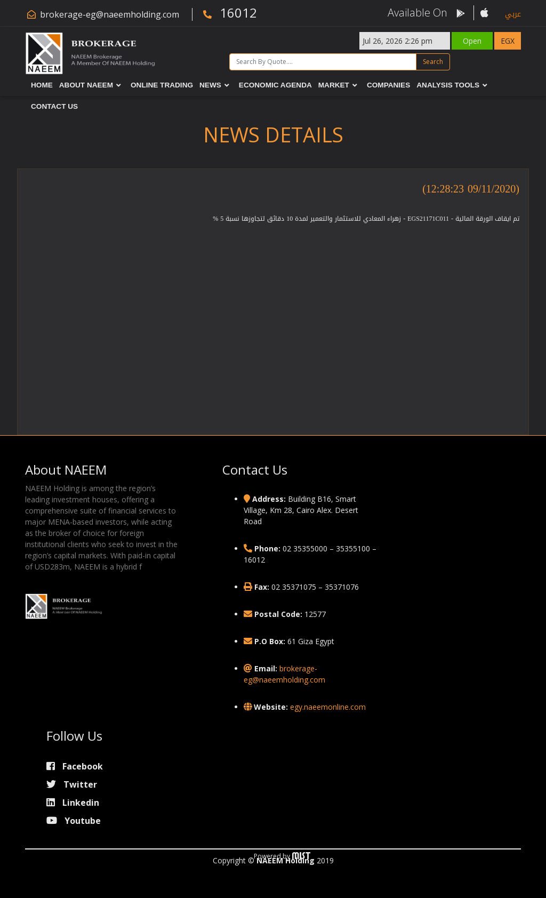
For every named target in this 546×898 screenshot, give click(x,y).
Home (42, 85)
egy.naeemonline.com (328, 707)
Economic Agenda (275, 85)
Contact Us (54, 106)
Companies (388, 85)
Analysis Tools (447, 85)
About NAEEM (86, 85)
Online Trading (162, 85)
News (210, 85)
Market (333, 85)
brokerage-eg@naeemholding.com (109, 14)
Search (433, 61)
